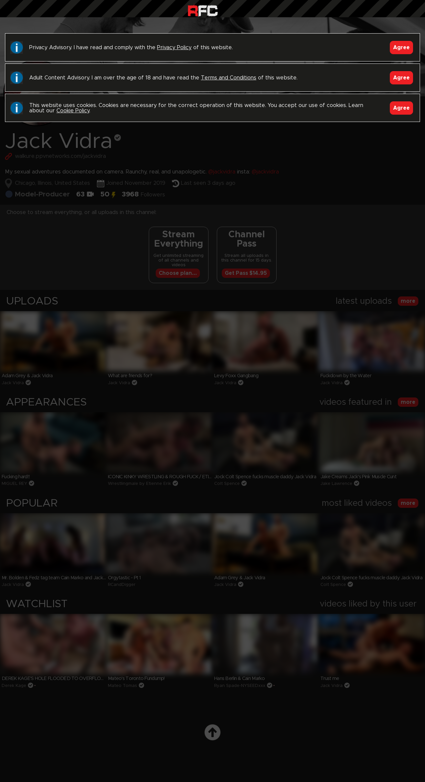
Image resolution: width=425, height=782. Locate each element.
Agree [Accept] (401, 47)
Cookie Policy (72, 110)
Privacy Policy (174, 47)
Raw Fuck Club (203, 10)
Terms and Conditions (228, 77)
